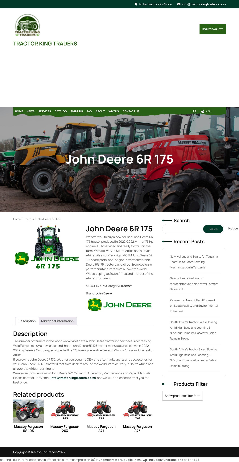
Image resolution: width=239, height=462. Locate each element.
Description (27, 321)
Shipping (77, 111)
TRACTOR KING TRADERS (45, 43)
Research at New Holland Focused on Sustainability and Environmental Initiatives (194, 305)
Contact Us (131, 111)
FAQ (89, 111)
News (31, 111)
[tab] (27, 321)
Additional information (57, 321)
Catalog (61, 111)
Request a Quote (212, 29)
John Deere (104, 293)
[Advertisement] (119, 78)
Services (44, 111)
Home (19, 111)
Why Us (114, 111)
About (100, 111)
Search (182, 220)
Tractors (28, 219)
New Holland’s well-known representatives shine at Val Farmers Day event (194, 283)
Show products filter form (182, 396)
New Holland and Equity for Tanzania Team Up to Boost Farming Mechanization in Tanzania (194, 262)
